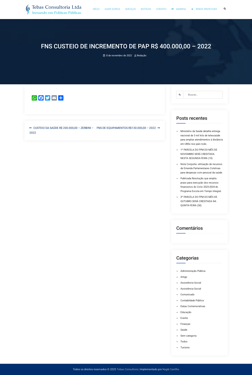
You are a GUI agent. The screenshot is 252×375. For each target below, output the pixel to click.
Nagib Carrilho (170, 369)
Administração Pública (192, 271)
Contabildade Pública (192, 300)
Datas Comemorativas (192, 306)
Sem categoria (188, 336)
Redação (141, 55)
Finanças (185, 324)
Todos (183, 341)
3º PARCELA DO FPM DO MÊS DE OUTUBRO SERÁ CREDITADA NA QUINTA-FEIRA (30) (198, 201)
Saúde (183, 330)
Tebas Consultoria (127, 369)
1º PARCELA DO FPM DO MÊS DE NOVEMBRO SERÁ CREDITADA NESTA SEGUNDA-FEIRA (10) (198, 154)
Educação (185, 312)
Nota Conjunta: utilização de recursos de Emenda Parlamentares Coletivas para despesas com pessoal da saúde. (201, 168)
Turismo (185, 347)
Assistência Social (190, 283)
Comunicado (187, 294)
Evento (184, 318)
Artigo (183, 277)
